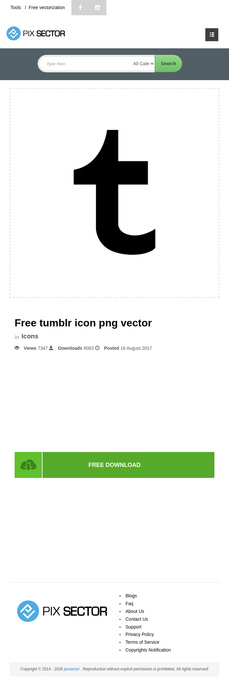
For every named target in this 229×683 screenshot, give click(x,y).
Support (133, 626)
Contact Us (137, 619)
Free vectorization (47, 7)
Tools (16, 7)
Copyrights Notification (148, 650)
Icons (29, 336)
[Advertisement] (114, 401)
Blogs (131, 595)
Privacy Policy (140, 634)
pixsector (72, 669)
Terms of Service (142, 642)
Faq (129, 603)
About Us (135, 611)
